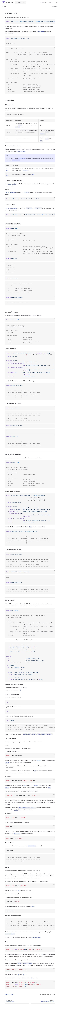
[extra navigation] (57, 2)
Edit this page (9, 994)
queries (16, 810)
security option (12, 184)
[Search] (20, 2)
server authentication (11, 208)
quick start (41, 31)
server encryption (11, 192)
